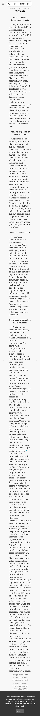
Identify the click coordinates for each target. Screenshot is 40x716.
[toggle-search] (9, 4)
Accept (20, 711)
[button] (26, 450)
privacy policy (20, 706)
